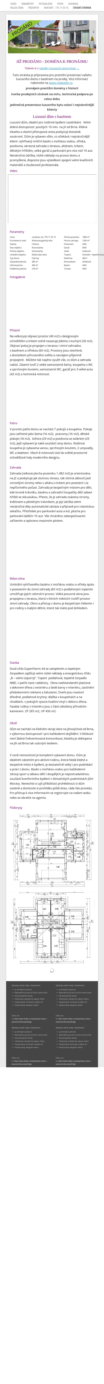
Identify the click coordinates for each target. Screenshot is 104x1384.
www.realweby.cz (61, 83)
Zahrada (73, 3)
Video (13, 3)
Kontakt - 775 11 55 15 (56, 7)
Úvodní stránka (82, 7)
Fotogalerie (45, 3)
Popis (60, 3)
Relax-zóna (16, 7)
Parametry (27, 3)
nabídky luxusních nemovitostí (59, 68)
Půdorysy (33, 7)
